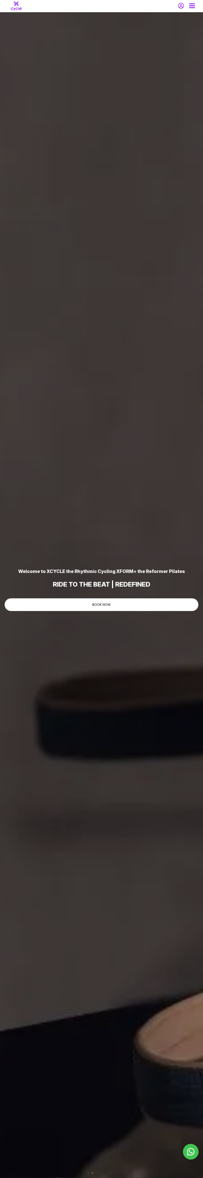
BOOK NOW (101, 604)
